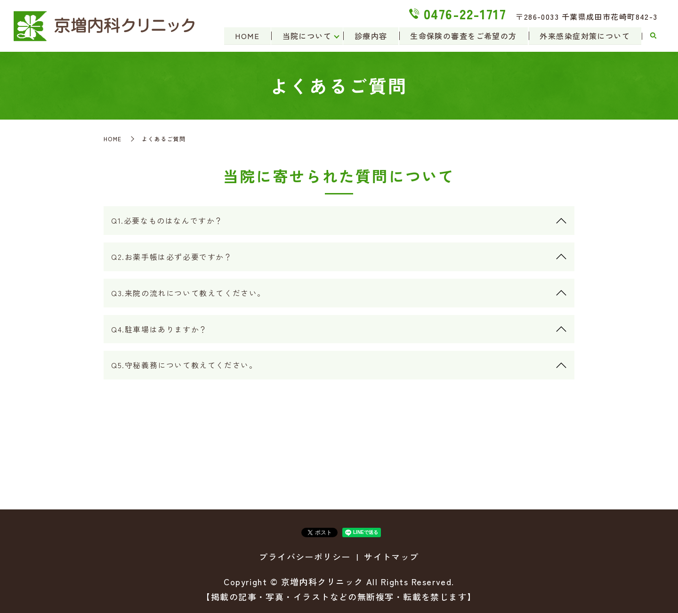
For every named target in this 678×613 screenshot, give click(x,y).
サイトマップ (391, 556)
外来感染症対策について (585, 35)
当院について (305, 35)
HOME (246, 35)
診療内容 (370, 35)
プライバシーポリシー (304, 556)
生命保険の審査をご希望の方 (463, 35)
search (653, 36)
